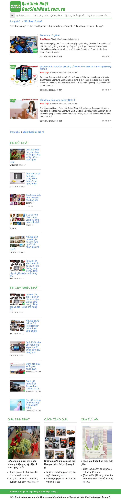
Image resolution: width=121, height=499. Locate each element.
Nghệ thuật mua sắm (97, 15)
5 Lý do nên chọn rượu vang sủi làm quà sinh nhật (32, 218)
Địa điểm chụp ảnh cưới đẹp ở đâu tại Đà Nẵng (33, 404)
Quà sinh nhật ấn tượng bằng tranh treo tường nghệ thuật (33, 178)
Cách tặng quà (40, 15)
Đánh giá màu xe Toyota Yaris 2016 (33, 366)
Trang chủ (15, 21)
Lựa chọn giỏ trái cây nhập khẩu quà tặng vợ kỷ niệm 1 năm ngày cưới (22, 464)
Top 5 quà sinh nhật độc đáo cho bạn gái (33, 197)
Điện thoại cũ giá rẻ (50, 35)
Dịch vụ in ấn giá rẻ (74, 15)
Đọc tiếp (106, 56)
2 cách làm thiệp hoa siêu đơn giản (97, 462)
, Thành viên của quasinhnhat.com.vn (59, 39)
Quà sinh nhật (23, 15)
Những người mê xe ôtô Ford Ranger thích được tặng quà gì (32, 326)
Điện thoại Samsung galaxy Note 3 (57, 100)
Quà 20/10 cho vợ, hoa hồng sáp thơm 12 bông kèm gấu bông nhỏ (33, 347)
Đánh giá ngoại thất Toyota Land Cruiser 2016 (32, 385)
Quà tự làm (56, 15)
